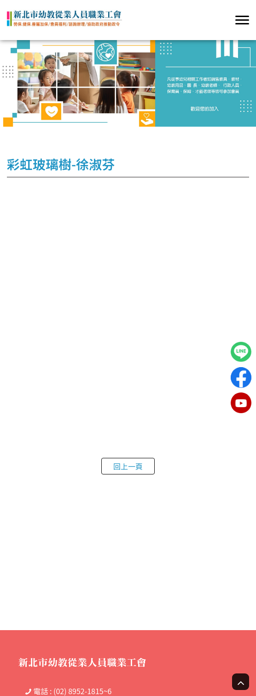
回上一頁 (128, 466)
